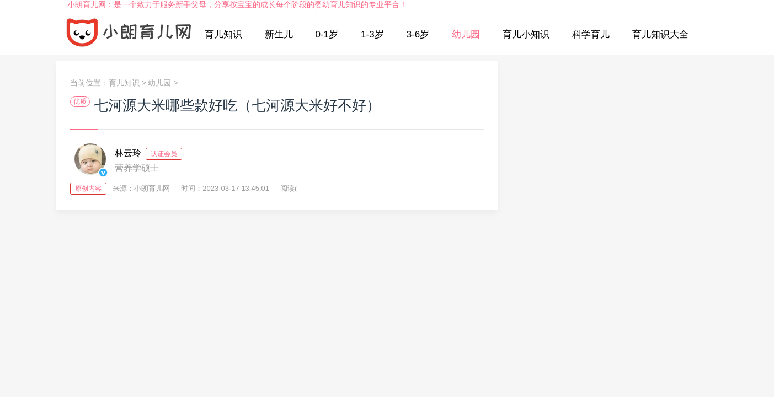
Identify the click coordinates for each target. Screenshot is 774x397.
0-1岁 (327, 34)
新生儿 (279, 34)
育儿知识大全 (660, 34)
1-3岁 (372, 34)
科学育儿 (591, 34)
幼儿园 (466, 34)
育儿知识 (223, 34)
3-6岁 (418, 34)
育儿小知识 (526, 34)
